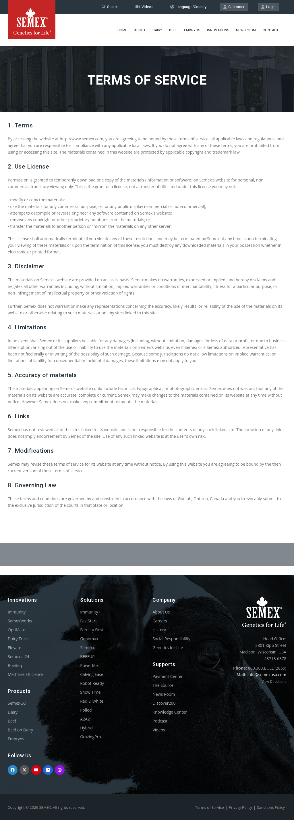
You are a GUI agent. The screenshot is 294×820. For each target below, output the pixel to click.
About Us (161, 612)
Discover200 (163, 703)
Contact (270, 30)
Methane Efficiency (25, 674)
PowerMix (89, 665)
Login (268, 7)
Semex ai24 (18, 656)
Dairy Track (18, 638)
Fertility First (91, 629)
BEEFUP (87, 656)
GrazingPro (90, 736)
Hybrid (86, 728)
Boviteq (15, 665)
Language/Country (188, 7)
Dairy (157, 30)
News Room (163, 694)
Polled (86, 710)
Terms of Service (209, 807)
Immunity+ (18, 612)
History (159, 629)
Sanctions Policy (271, 807)
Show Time (90, 692)
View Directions (274, 681)
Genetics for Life (167, 647)
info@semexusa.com (266, 674)
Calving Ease (91, 674)
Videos (144, 7)
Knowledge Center (169, 712)
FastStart (88, 621)
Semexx (87, 647)
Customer (233, 7)
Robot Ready (92, 683)
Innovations (218, 30)
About (140, 30)
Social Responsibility (171, 638)
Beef (173, 30)
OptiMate (16, 629)
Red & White (91, 701)
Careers (159, 621)
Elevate (14, 647)
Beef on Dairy (20, 730)
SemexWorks (20, 621)
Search (110, 7)
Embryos (192, 30)
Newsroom (246, 30)
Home (122, 30)
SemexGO (17, 703)
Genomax (89, 638)
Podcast (159, 721)
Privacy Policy (240, 807)
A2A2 (85, 719)
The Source (162, 685)
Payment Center (167, 676)
